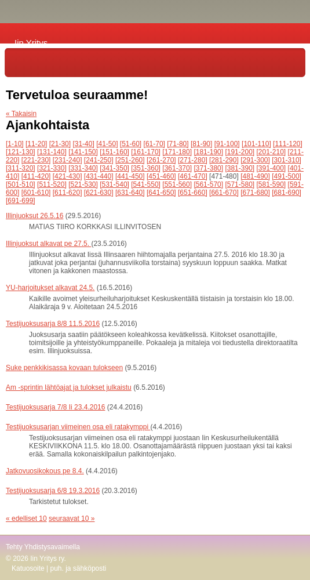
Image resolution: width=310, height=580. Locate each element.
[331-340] (83, 168)
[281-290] (224, 160)
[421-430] (67, 176)
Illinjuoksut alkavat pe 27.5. (48, 244)
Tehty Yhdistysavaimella (43, 547)
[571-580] (239, 184)
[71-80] (177, 144)
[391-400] (271, 168)
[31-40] (83, 144)
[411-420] (36, 176)
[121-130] (20, 152)
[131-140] (52, 152)
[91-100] (227, 144)
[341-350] (114, 168)
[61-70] (154, 144)
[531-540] (114, 184)
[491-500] (286, 176)
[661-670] (224, 192)
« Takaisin (21, 114)
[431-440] (99, 176)
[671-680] (255, 192)
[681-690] (286, 192)
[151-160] (114, 152)
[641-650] (161, 192)
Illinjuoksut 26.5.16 (34, 216)
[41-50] (107, 144)
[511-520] (52, 184)
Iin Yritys (31, 43)
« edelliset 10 (26, 518)
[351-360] (146, 168)
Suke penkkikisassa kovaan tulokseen (64, 368)
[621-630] (99, 192)
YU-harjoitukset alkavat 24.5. (50, 288)
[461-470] (192, 176)
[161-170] (146, 152)
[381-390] (239, 168)
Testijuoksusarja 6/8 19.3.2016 (53, 491)
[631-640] (130, 192)
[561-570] (208, 184)
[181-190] (208, 152)
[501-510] (20, 184)
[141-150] (83, 152)
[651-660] (192, 192)
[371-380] (208, 168)
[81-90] (201, 144)
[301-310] (286, 160)
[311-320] (20, 168)
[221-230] (36, 160)
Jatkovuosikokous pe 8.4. (45, 471)
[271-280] (192, 160)
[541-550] (146, 184)
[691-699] (20, 201)
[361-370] (177, 168)
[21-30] (60, 144)
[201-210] (271, 152)
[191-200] (239, 152)
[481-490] (255, 176)
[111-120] (287, 144)
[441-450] (130, 176)
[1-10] (15, 144)
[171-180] (177, 152)
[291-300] (255, 160)
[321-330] (52, 168)
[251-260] (130, 160)
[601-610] (36, 192)
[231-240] (67, 160)
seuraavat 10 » (71, 518)
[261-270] (161, 160)
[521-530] (83, 184)
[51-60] (130, 144)
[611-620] (67, 192)
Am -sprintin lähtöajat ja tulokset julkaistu (69, 387)
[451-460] (161, 176)
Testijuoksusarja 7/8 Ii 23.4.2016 (55, 407)
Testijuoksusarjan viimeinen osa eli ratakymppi (78, 427)
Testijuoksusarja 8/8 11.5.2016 (53, 324)
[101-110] (256, 144)
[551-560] (177, 184)
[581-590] (271, 184)
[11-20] (36, 144)
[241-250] (99, 160)
